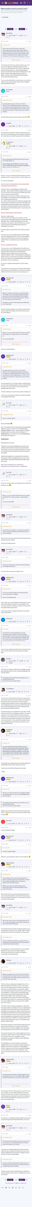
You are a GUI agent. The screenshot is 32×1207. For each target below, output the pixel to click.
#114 (29, 667)
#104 (29, 152)
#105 (29, 286)
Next (22, 29)
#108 (29, 411)
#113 (29, 625)
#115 (29, 695)
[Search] (30, 3)
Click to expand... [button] (16, 60)
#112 (29, 585)
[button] (2, 2)
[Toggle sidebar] (27, 3)
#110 (29, 523)
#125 (29, 1134)
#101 (29, 41)
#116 (29, 739)
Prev (10, 29)
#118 (29, 827)
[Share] (26, 41)
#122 (29, 967)
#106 (29, 325)
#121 (29, 913)
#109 (29, 480)
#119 (29, 844)
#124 (29, 1115)
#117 (29, 785)
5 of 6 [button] (16, 29)
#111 (29, 557)
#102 (29, 96)
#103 (29, 130)
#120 (29, 871)
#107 (29, 363)
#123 (29, 1067)
